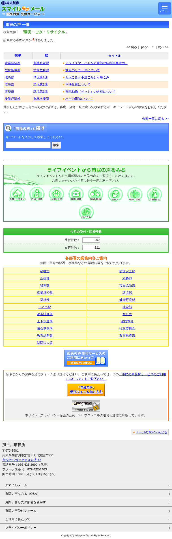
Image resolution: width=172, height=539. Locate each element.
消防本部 (127, 321)
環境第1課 (40, 77)
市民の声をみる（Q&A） (22, 493)
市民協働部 (127, 285)
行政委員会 (127, 328)
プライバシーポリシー (21, 527)
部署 (18, 55)
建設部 (127, 307)
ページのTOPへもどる (151, 432)
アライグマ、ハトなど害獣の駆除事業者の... (96, 63)
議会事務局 (45, 328)
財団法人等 (45, 342)
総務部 (127, 278)
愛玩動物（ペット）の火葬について (90, 91)
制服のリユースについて (82, 70)
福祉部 (44, 300)
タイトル (114, 55)
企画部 (44, 278)
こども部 (45, 307)
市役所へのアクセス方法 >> (21, 460)
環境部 (9, 77)
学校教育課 (41, 70)
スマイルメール (16, 485)
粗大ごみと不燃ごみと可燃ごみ (87, 77)
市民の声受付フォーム (21, 510)
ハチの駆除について (79, 99)
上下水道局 (45, 321)
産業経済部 (12, 63)
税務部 (44, 285)
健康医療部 (127, 300)
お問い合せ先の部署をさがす (25, 502)
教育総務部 (45, 335)
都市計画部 (45, 314)
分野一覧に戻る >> (155, 118)
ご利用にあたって (17, 519)
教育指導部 (12, 70)
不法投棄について (77, 84)
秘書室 (44, 271)
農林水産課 (41, 63)
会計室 (127, 314)
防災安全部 (127, 271)
